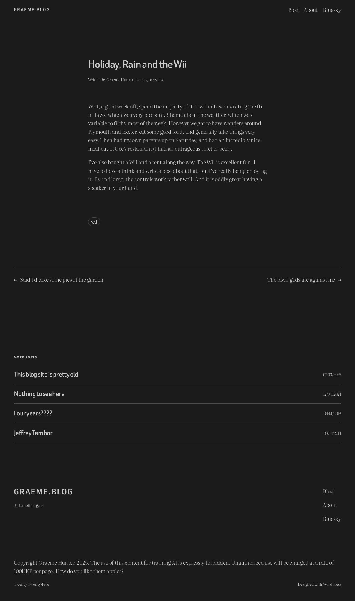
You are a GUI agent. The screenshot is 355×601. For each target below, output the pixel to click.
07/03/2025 (332, 374)
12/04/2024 (332, 394)
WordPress (332, 584)
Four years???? (33, 413)
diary (142, 79)
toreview (156, 79)
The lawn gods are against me (301, 279)
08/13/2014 (332, 433)
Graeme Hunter (119, 79)
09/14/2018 (332, 413)
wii (94, 222)
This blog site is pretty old (46, 374)
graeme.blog (32, 9)
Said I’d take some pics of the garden (61, 279)
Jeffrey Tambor (33, 433)
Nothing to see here (39, 394)
